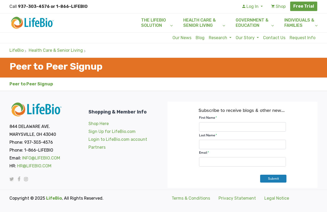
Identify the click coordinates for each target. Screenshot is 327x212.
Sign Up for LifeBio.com (112, 131)
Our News (181, 37)
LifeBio (16, 50)
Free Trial (303, 6)
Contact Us (274, 37)
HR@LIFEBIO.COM (34, 165)
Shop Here (98, 123)
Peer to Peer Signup (31, 83)
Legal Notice (276, 198)
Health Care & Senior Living (199, 23)
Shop (278, 6)
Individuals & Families (299, 23)
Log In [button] (251, 6)
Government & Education (252, 23)
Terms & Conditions (191, 198)
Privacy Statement (237, 198)
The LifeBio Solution (153, 23)
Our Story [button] (246, 37)
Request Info (302, 37)
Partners (97, 147)
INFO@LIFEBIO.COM (41, 158)
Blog (200, 37)
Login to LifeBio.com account (117, 139)
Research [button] (218, 37)
